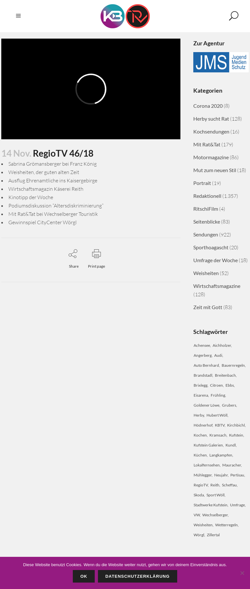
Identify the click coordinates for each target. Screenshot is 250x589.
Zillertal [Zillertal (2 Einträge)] (213, 534)
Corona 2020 (208, 106)
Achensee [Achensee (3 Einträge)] (202, 345)
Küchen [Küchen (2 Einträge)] (200, 455)
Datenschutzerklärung (137, 576)
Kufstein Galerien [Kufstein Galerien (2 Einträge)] (208, 445)
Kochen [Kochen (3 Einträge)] (200, 435)
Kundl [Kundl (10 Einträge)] (231, 445)
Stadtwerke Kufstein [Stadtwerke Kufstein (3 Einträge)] (210, 504)
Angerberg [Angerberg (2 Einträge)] (203, 355)
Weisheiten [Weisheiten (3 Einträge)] (203, 524)
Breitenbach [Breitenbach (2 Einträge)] (225, 375)
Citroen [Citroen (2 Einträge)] (216, 385)
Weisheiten (206, 273)
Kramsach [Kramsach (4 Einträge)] (217, 435)
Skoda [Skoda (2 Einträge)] (199, 494)
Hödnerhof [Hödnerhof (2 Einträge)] (203, 425)
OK (83, 576)
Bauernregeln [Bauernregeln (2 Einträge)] (233, 365)
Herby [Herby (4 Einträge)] (199, 415)
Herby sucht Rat (211, 118)
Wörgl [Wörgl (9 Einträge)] (199, 534)
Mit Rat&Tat (206, 144)
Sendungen (205, 234)
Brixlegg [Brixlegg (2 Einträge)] (200, 385)
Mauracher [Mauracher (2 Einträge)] (231, 465)
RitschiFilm (205, 209)
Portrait (202, 183)
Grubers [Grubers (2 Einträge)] (229, 405)
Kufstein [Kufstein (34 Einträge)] (236, 435)
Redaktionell (207, 196)
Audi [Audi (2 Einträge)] (218, 355)
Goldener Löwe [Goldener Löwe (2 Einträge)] (206, 405)
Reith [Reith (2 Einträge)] (214, 485)
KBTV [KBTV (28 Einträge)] (220, 425)
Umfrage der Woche (215, 260)
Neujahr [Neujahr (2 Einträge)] (221, 475)
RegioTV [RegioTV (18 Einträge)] (201, 485)
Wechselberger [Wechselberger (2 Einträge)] (215, 514)
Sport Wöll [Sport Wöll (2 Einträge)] (216, 494)
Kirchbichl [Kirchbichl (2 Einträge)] (236, 425)
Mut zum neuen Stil (214, 170)
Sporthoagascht (210, 247)
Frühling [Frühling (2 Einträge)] (218, 395)
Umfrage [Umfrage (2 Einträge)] (237, 504)
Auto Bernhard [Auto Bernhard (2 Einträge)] (206, 365)
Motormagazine (211, 157)
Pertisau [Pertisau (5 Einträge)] (237, 475)
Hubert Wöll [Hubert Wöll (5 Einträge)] (217, 415)
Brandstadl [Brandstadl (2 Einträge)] (203, 375)
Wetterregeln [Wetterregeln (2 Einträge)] (226, 524)
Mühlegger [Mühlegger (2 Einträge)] (203, 475)
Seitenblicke (206, 221)
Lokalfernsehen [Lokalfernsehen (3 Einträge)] (207, 465)
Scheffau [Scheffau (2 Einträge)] (229, 485)
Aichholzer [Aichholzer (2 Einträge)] (222, 345)
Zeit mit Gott (207, 307)
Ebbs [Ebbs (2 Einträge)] (230, 385)
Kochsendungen (211, 131)
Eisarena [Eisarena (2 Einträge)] (201, 395)
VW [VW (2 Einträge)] (197, 514)
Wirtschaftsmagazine (216, 286)
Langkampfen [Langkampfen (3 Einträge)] (220, 455)
